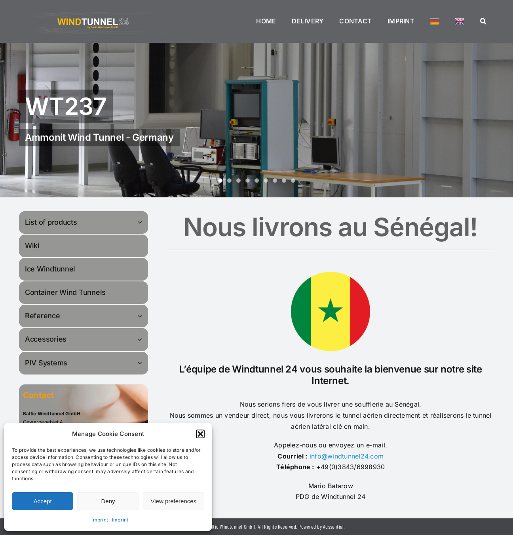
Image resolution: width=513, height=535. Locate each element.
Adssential (333, 526)
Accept (43, 501)
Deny (108, 501)
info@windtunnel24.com (347, 456)
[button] (200, 434)
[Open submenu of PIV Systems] (141, 363)
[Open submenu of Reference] (141, 316)
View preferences (174, 501)
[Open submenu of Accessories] (141, 339)
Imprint (99, 520)
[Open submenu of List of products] (141, 222)
